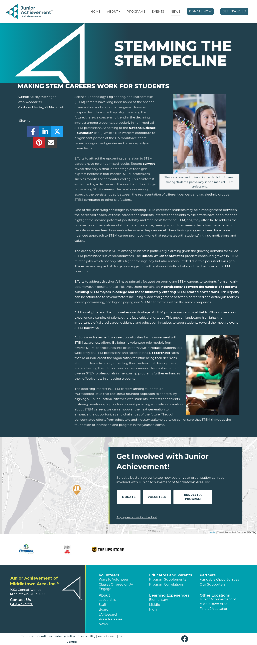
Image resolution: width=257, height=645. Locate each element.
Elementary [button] (158, 600)
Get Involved (234, 11)
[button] (119, 11)
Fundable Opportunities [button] (219, 579)
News (175, 11)
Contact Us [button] (20, 600)
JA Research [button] (108, 614)
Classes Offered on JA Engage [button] (116, 587)
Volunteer (157, 497)
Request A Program (193, 497)
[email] (51, 144)
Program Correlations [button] (166, 584)
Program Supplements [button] (167, 579)
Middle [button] (154, 605)
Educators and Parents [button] (170, 575)
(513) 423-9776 (21, 604)
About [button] (104, 595)
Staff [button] (102, 605)
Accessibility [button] (86, 636)
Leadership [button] (107, 600)
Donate (128, 497)
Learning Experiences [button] (169, 595)
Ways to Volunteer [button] (113, 579)
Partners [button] (208, 575)
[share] (33, 133)
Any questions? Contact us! (137, 517)
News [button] (103, 624)
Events (158, 11)
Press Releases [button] (110, 619)
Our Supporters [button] (212, 584)
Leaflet (212, 532)
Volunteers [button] (109, 575)
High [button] (153, 609)
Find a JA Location (214, 609)
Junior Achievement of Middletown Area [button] (218, 601)
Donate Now (200, 11)
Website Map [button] (107, 636)
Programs (136, 11)
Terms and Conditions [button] (37, 636)
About (112, 11)
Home (96, 11)
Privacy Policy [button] (65, 636)
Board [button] (104, 609)
